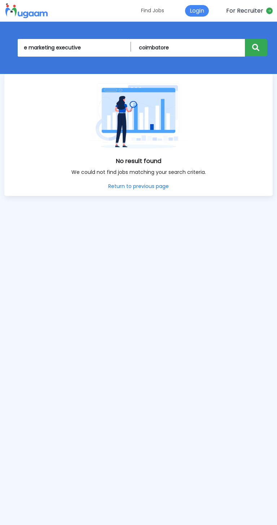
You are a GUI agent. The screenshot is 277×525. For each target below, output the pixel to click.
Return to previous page (138, 186)
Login (197, 10)
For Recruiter (249, 10)
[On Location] (189, 48)
